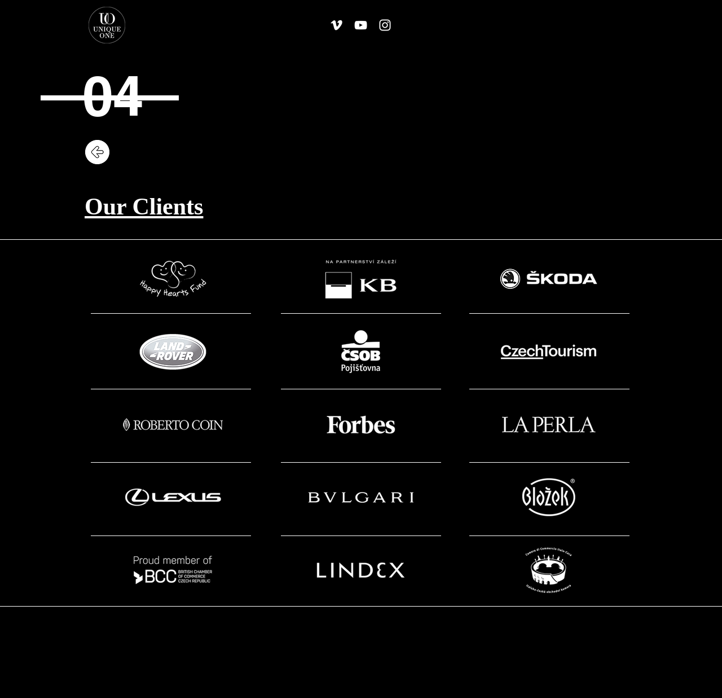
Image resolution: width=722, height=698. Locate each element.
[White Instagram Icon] (385, 25)
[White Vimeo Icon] (336, 25)
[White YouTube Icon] (360, 25)
